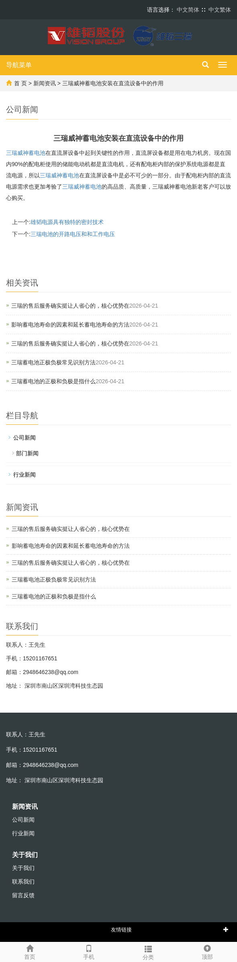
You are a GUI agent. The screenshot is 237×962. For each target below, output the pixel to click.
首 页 (20, 83)
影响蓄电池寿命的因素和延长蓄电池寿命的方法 (70, 324)
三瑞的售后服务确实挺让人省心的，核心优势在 (70, 305)
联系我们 (23, 881)
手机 (89, 951)
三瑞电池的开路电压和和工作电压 (73, 234)
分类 (148, 951)
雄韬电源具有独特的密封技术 (67, 222)
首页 (29, 951)
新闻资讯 (44, 83)
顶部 (207, 951)
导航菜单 (19, 65)
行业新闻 (24, 474)
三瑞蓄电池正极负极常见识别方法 (53, 362)
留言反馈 (23, 895)
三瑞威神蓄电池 (25, 153)
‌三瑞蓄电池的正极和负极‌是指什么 (53, 381)
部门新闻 (27, 453)
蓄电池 (59, 175)
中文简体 (188, 9)
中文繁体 (219, 9)
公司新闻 (24, 437)
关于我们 (25, 854)
